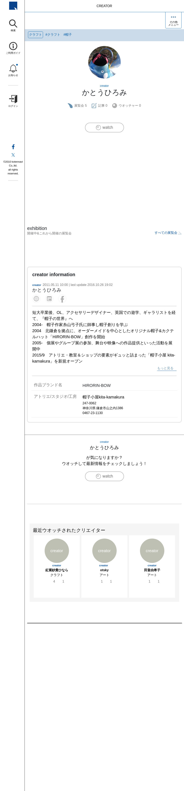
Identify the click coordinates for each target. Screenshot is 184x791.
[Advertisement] (104, 170)
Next (179, 563)
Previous (30, 563)
